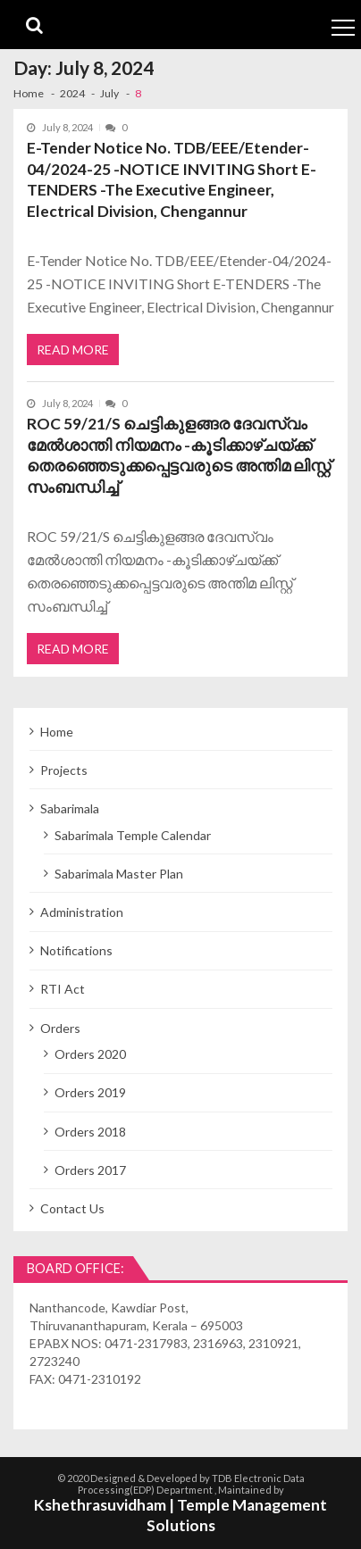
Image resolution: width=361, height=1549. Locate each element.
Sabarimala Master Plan (119, 873)
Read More (73, 349)
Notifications (76, 950)
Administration (81, 912)
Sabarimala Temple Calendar (133, 835)
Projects (64, 770)
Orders (60, 1028)
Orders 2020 (90, 1054)
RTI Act (62, 988)
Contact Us (72, 1208)
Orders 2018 (90, 1131)
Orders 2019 (90, 1092)
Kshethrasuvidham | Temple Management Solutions (180, 1515)
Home (56, 731)
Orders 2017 (90, 1170)
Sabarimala (69, 808)
